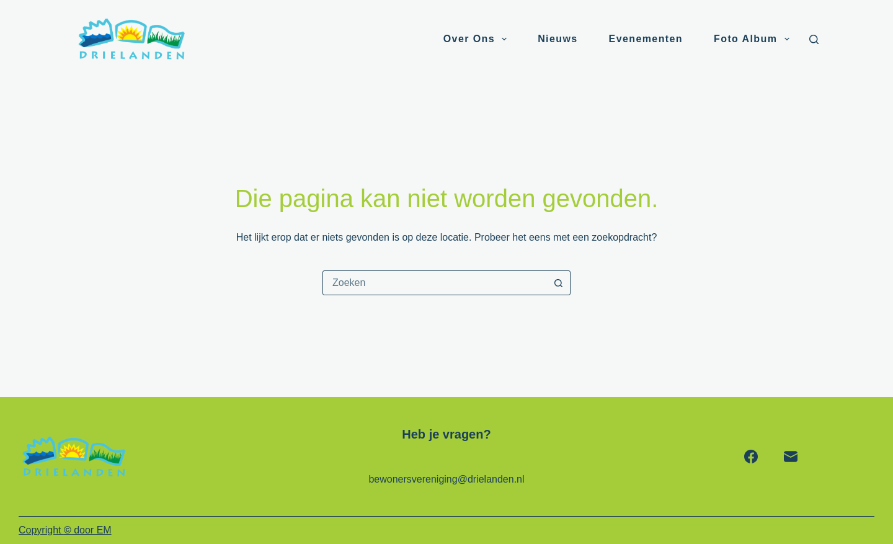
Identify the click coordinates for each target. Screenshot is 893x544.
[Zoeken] (814, 39)
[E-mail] (790, 456)
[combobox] (434, 282)
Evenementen (646, 38)
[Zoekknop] (558, 283)
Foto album (754, 39)
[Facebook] (751, 456)
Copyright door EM (65, 530)
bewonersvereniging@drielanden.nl (446, 479)
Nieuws (557, 38)
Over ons (477, 39)
